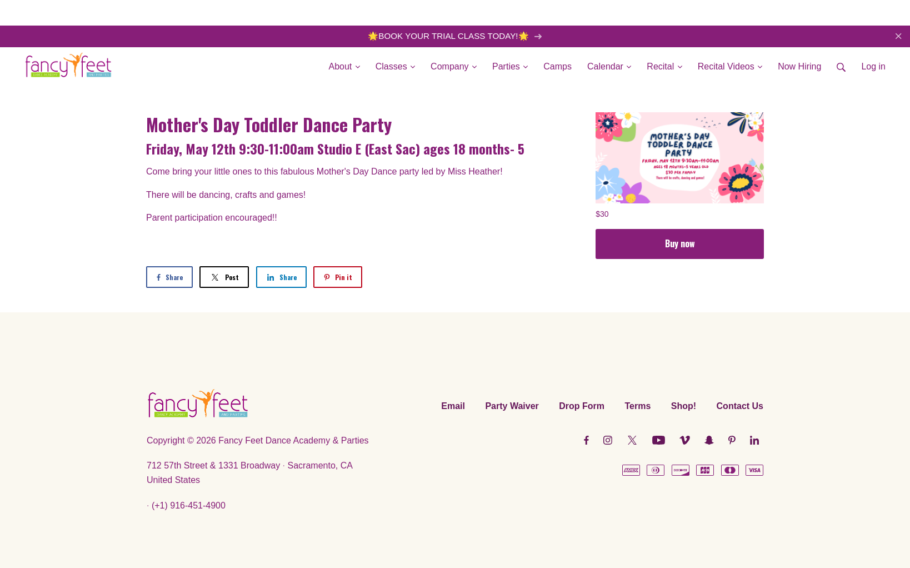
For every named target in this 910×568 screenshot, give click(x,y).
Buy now (680, 243)
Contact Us (740, 406)
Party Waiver (511, 406)
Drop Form (581, 406)
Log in (873, 66)
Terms (637, 406)
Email (453, 406)
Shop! (683, 406)
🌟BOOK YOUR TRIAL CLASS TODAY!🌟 (455, 36)
